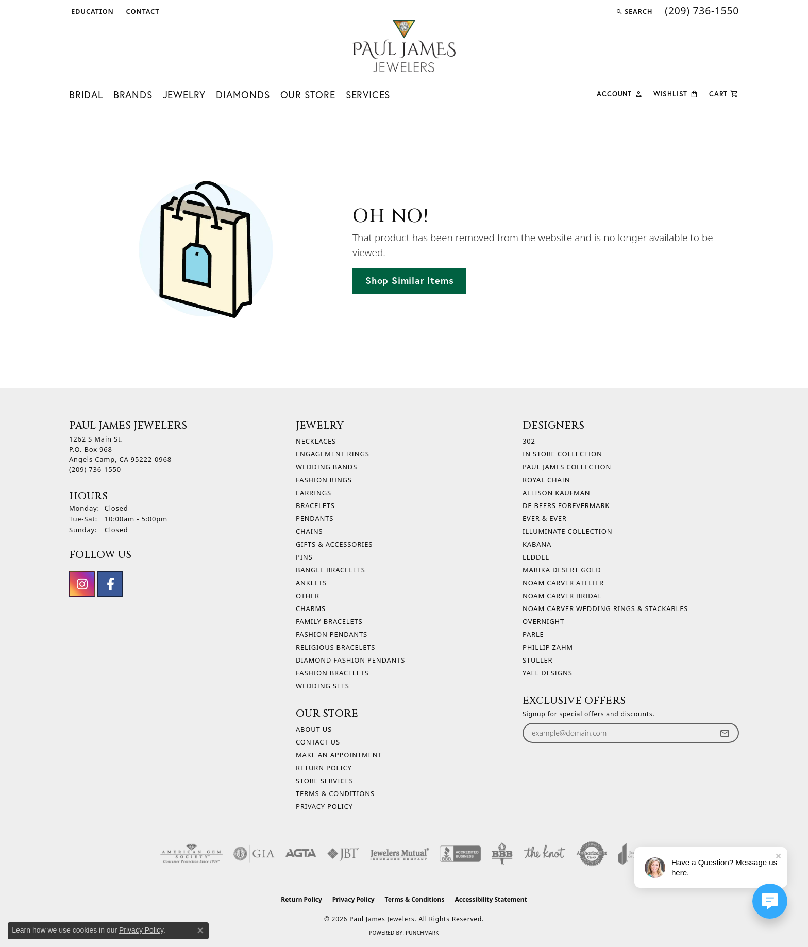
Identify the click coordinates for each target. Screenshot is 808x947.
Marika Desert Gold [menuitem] (562, 569)
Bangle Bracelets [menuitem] (330, 569)
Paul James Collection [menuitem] (567, 466)
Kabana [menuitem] (537, 544)
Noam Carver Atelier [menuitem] (563, 582)
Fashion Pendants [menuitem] (331, 634)
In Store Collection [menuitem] (562, 454)
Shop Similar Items (409, 280)
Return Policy (324, 767)
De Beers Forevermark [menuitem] (566, 505)
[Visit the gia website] (254, 854)
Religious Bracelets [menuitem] (335, 647)
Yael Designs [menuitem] (548, 673)
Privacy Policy (324, 806)
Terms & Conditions (335, 793)
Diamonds (243, 95)
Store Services (324, 780)
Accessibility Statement (490, 899)
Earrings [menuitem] (313, 492)
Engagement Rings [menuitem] (332, 454)
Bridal (86, 95)
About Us (314, 729)
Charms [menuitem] (311, 608)
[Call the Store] (95, 469)
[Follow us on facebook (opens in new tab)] (110, 584)
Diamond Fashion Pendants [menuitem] (350, 660)
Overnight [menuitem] (543, 621)
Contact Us (318, 742)
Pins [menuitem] (304, 557)
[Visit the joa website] (633, 854)
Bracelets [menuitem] (315, 505)
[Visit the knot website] (544, 854)
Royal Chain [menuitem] (546, 479)
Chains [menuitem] (309, 531)
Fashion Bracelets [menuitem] (332, 673)
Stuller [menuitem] (537, 660)
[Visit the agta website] (300, 854)
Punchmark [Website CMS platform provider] (422, 932)
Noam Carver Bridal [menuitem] (562, 595)
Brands (133, 95)
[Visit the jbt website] (343, 854)
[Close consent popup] (200, 930)
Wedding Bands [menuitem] (326, 466)
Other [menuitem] (307, 595)
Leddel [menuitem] (536, 557)
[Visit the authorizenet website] (592, 854)
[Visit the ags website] (191, 854)
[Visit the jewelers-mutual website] (399, 854)
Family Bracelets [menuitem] (329, 621)
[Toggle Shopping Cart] (724, 93)
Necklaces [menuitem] (316, 441)
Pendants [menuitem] (314, 518)
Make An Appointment (339, 754)
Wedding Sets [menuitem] (322, 685)
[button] (91, 11)
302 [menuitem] (529, 441)
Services (368, 95)
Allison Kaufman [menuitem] (556, 492)
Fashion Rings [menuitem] (324, 479)
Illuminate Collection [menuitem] (567, 531)
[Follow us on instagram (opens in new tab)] (82, 584)
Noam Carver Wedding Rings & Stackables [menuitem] (605, 608)
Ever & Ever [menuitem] (545, 518)
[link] (142, 11)
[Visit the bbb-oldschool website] (502, 854)
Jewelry (184, 95)
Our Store (307, 95)
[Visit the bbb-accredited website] (460, 854)
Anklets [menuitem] (311, 582)
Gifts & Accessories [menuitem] (334, 544)
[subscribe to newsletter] (724, 733)
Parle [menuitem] (533, 634)
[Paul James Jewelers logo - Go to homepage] (404, 46)
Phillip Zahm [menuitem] (548, 647)
